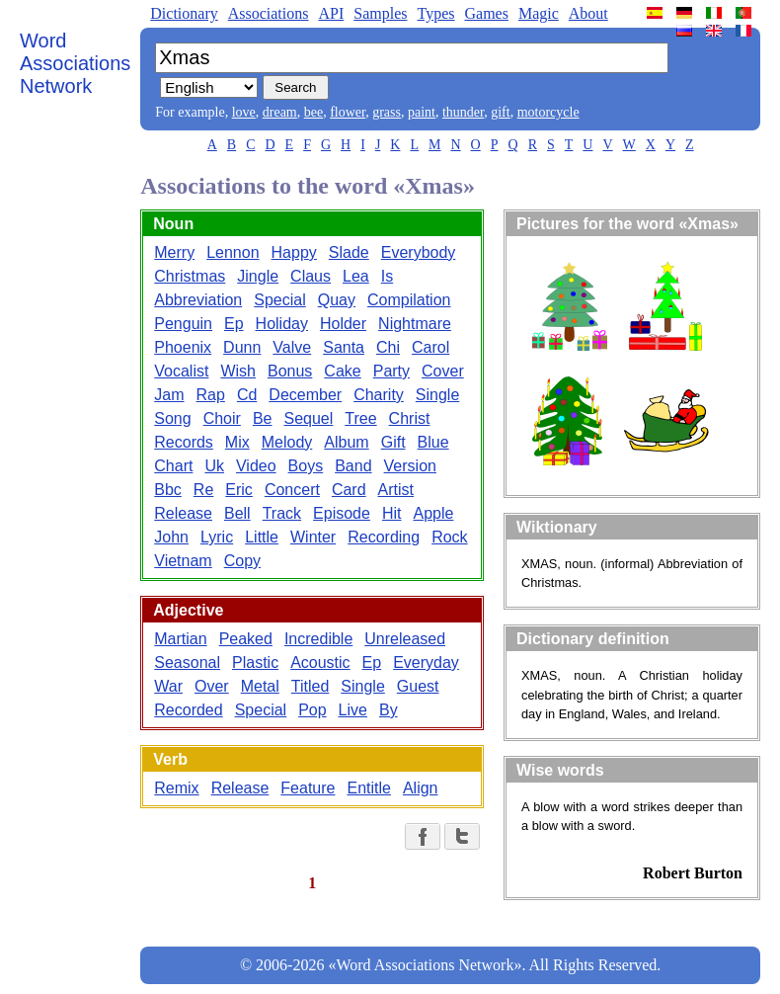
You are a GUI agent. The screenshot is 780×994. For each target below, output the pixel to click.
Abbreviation (198, 299)
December (305, 394)
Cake (342, 371)
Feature (307, 788)
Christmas (189, 276)
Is (387, 276)
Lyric (216, 537)
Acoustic (320, 662)
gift (500, 112)
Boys (306, 465)
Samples (380, 13)
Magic (538, 13)
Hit (392, 513)
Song (172, 418)
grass (386, 112)
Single (437, 394)
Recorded (188, 710)
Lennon (232, 252)
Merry (174, 252)
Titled (310, 686)
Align (420, 788)
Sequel (308, 418)
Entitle (368, 788)
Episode (341, 513)
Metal (260, 686)
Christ (409, 418)
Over (212, 686)
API (331, 13)
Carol (430, 347)
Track (282, 513)
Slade (349, 252)
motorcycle (548, 112)
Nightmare (414, 323)
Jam (169, 394)
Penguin (183, 323)
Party (391, 371)
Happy (294, 252)
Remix (176, 788)
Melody (287, 442)
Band (353, 465)
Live (353, 710)
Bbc (168, 489)
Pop (312, 710)
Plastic (255, 662)
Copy (242, 560)
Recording (384, 537)
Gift (393, 442)
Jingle (257, 276)
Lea (356, 276)
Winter (313, 537)
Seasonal (187, 662)
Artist (396, 489)
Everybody (418, 252)
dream (280, 112)
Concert (292, 489)
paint (421, 112)
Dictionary (183, 13)
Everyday (426, 662)
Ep (234, 323)
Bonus (290, 371)
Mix (237, 442)
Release (183, 513)
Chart (173, 465)
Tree (360, 418)
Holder (343, 323)
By (388, 710)
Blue (433, 442)
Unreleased (404, 638)
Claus (310, 276)
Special (279, 299)
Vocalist (181, 371)
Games (485, 13)
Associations (268, 13)
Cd (247, 394)
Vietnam (182, 560)
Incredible (318, 638)
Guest (418, 686)
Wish (238, 371)
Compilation (408, 299)
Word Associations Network (75, 63)
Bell (237, 513)
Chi (388, 347)
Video (256, 465)
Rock (449, 537)
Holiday (282, 323)
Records (183, 442)
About (588, 13)
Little (261, 537)
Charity (378, 394)
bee (313, 112)
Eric (239, 489)
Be (263, 418)
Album (346, 442)
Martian (180, 638)
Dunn (242, 347)
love (244, 112)
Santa (343, 347)
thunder (463, 112)
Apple (433, 513)
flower (347, 112)
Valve (292, 347)
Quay (336, 299)
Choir (222, 418)
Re (203, 489)
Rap (210, 394)
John (171, 537)
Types (435, 13)
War (168, 686)
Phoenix (182, 347)
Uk (214, 465)
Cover (443, 371)
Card (349, 489)
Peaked (246, 638)
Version (410, 465)
